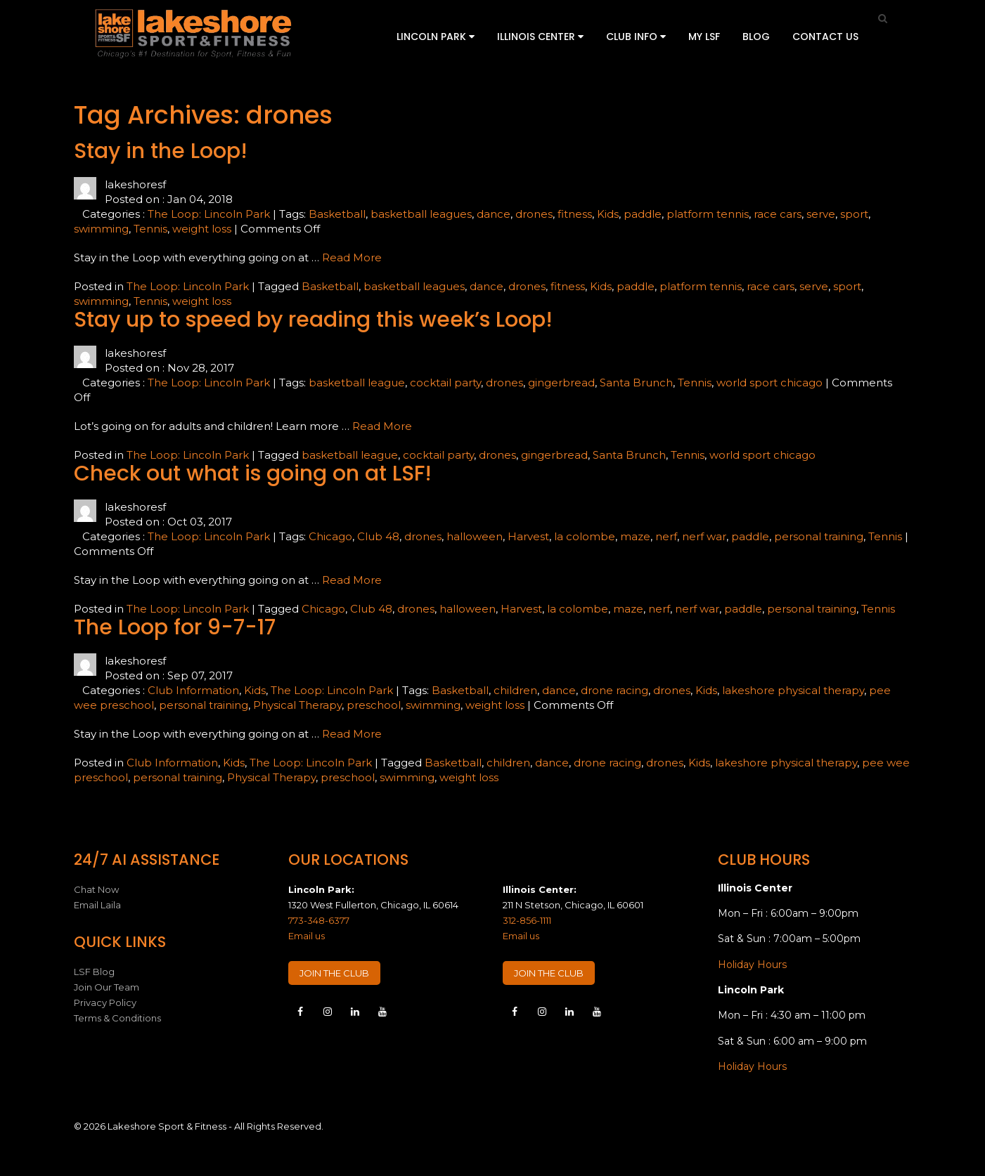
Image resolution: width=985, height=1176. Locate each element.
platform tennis (708, 214)
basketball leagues (421, 214)
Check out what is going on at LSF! (253, 473)
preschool (374, 705)
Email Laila (97, 904)
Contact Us (825, 37)
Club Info (636, 37)
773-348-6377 (318, 920)
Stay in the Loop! (160, 151)
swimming (101, 228)
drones (534, 214)
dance (493, 214)
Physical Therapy (297, 705)
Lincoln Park (436, 37)
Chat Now (96, 889)
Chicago (330, 536)
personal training (818, 536)
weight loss (201, 228)
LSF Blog (94, 971)
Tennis (150, 228)
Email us (306, 935)
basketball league (357, 382)
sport (854, 214)
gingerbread (561, 382)
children (515, 690)
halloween (474, 536)
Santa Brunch (636, 382)
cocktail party (445, 382)
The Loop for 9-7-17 (175, 627)
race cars (777, 214)
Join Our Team (106, 987)
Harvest (528, 536)
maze (635, 536)
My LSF (704, 37)
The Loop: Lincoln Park (209, 214)
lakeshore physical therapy (793, 690)
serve (820, 214)
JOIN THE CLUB (334, 973)
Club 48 (378, 536)
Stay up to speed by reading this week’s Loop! (313, 319)
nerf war (704, 536)
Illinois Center (540, 37)
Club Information (193, 690)
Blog (756, 37)
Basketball (337, 214)
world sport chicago (769, 382)
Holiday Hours (752, 964)
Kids (608, 214)
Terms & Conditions (117, 1018)
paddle (643, 214)
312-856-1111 (527, 920)
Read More (352, 257)
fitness (575, 214)
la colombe (584, 536)
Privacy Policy (105, 1002)
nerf (666, 536)
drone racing (614, 690)
